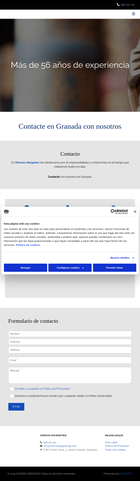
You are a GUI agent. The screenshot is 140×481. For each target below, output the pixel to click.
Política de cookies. (28, 244)
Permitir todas (114, 267)
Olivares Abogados (27, 162)
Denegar (25, 267)
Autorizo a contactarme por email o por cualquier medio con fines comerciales (63, 395)
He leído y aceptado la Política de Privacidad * (43, 388)
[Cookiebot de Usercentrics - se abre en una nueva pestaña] (113, 211)
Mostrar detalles (120, 257)
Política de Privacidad (117, 446)
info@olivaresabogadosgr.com (60, 446)
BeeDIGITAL (126, 473)
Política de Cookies (115, 449)
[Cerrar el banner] (135, 211)
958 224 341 (128, 4)
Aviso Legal (111, 442)
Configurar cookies (70, 267)
